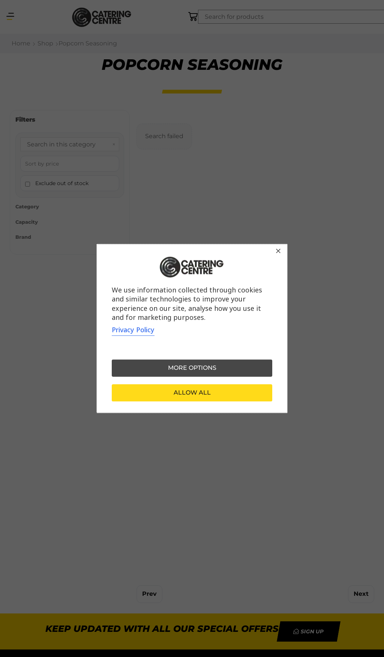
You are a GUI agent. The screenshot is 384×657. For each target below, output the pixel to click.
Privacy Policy (133, 330)
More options (192, 368)
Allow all (192, 392)
